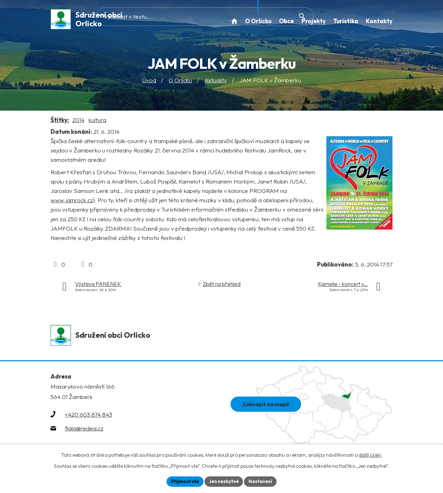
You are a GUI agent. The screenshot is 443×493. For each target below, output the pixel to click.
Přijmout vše (182, 481)
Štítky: (60, 122)
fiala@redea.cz (84, 431)
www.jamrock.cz (72, 202)
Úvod (149, 82)
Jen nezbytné (224, 481)
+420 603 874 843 (88, 417)
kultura (97, 122)
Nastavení (263, 481)
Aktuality (216, 82)
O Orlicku (180, 82)
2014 (78, 122)
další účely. (370, 454)
